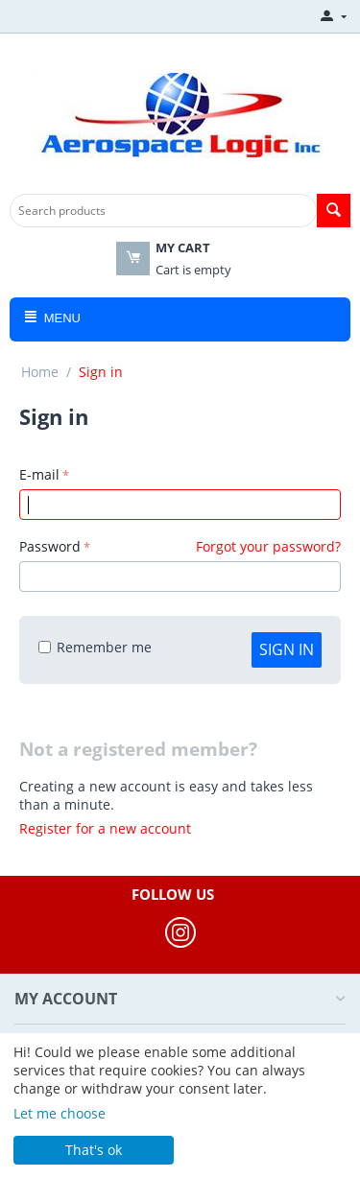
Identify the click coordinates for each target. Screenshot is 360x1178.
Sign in (286, 649)
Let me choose (59, 1113)
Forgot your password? (268, 546)
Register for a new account (105, 828)
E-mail (39, 474)
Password (50, 546)
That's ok (93, 1150)
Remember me (95, 647)
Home (40, 372)
